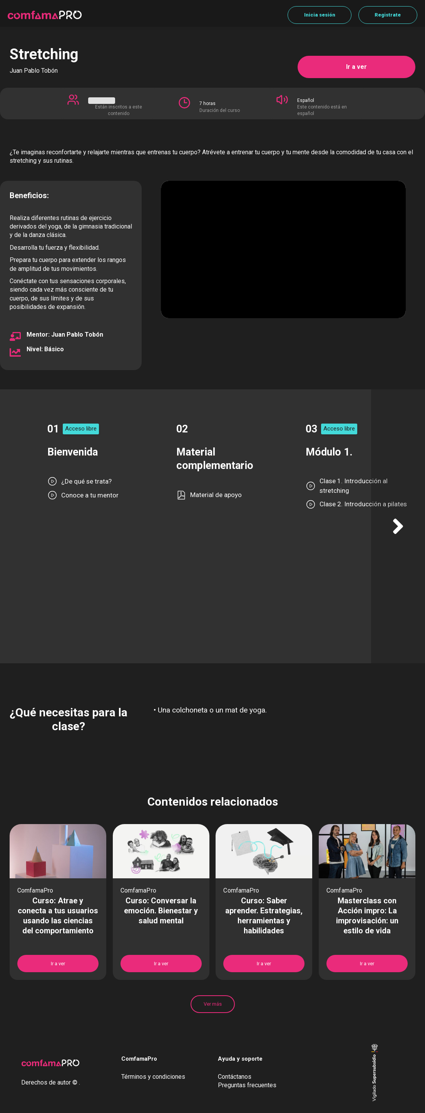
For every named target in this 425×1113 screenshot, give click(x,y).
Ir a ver (356, 66)
